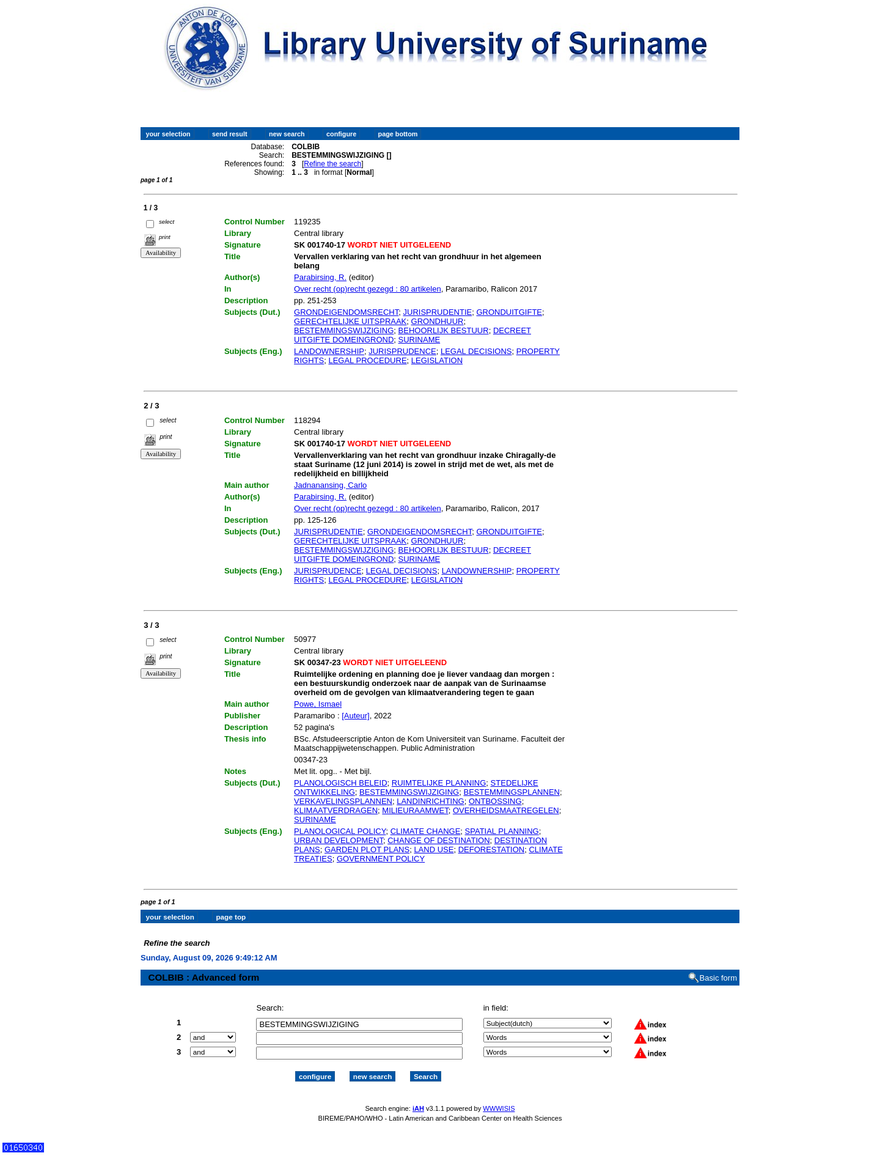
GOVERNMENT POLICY (381, 858)
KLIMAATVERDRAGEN (336, 810)
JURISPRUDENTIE (437, 312)
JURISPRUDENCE (402, 351)
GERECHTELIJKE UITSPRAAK (350, 321)
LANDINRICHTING (430, 801)
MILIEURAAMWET (415, 810)
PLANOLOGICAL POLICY (340, 831)
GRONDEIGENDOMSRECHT (346, 312)
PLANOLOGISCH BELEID (340, 782)
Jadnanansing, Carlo (330, 485)
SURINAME (419, 339)
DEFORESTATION (491, 849)
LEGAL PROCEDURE (367, 360)
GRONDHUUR (437, 321)
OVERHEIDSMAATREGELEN (506, 810)
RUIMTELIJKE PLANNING (439, 782)
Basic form (718, 967)
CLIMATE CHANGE (426, 831)
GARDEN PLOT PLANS (366, 849)
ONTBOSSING (495, 801)
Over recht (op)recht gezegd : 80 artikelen (367, 288)
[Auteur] (356, 715)
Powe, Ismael (318, 704)
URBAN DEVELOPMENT (338, 840)
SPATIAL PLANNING (502, 831)
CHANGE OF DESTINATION (438, 840)
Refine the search (332, 164)
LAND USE (433, 849)
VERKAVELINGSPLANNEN (343, 801)
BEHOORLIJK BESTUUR (443, 330)
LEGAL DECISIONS (476, 351)
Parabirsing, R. (320, 277)
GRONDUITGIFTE (509, 312)
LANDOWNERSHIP (329, 351)
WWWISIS (499, 1097)
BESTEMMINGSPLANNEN (511, 792)
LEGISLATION (437, 360)
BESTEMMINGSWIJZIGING (344, 330)
